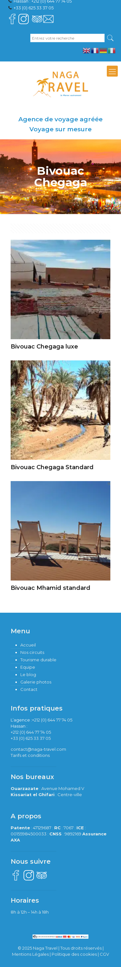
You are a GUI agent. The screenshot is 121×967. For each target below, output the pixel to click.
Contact (28, 689)
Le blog (28, 674)
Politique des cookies (74, 954)
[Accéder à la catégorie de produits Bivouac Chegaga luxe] (60, 297)
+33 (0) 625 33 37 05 (34, 7)
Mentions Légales (30, 954)
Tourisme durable (38, 659)
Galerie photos (35, 681)
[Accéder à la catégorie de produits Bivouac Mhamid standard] (60, 538)
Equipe (27, 667)
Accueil (28, 644)
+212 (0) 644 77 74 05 (52, 719)
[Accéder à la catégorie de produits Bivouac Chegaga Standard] (60, 417)
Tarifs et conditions (30, 755)
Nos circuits (32, 652)
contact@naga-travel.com (38, 749)
